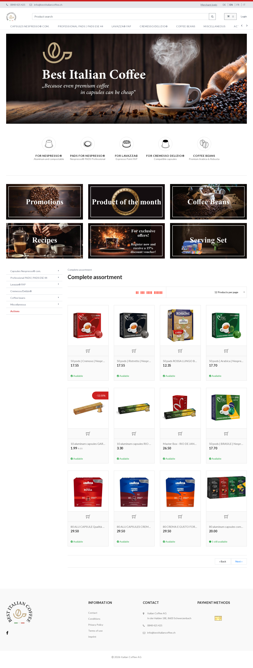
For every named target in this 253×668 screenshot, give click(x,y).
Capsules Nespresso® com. (29, 26)
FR (238, 4)
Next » (238, 565)
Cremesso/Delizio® (154, 26)
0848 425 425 (17, 4)
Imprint (92, 641)
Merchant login (209, 4)
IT (244, 4)
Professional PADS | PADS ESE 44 (80, 26)
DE (224, 4)
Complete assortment (80, 269)
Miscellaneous (214, 26)
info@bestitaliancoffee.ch (48, 4)
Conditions (94, 623)
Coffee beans (185, 26)
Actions (15, 311)
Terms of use (95, 635)
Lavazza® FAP (121, 26)
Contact (92, 617)
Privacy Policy (95, 629)
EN (231, 4)
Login (244, 16)
